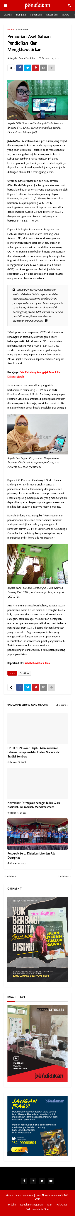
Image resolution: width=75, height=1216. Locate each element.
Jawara (65, 14)
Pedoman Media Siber (37, 1209)
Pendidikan (23, 29)
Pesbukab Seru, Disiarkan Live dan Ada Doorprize (31, 855)
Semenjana (36, 14)
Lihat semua (62, 705)
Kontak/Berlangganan (31, 1204)
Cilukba (8, 14)
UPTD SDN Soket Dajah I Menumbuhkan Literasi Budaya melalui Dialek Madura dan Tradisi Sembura (33, 752)
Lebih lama (64, 876)
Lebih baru (11, 876)
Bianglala (21, 14)
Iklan (49, 1204)
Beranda (11, 29)
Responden (52, 14)
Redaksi (12, 1204)
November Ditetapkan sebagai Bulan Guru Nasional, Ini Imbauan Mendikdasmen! (33, 805)
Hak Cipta (62, 1204)
